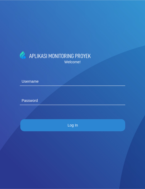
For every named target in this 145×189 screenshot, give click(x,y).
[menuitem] (72, 125)
